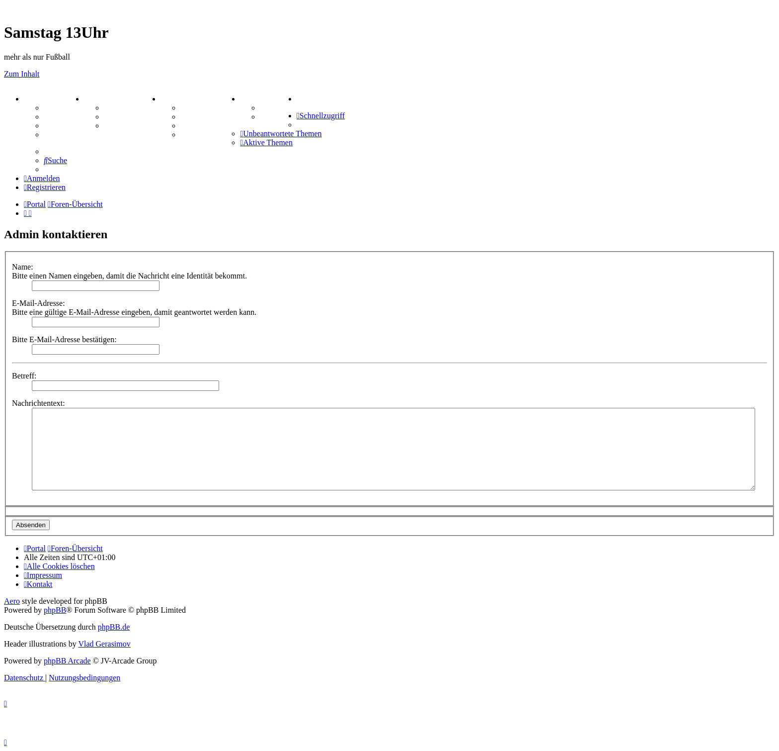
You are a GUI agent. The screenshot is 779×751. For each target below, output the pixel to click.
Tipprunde (278, 107)
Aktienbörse (125, 107)
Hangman (197, 107)
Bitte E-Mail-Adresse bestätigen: (64, 339)
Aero (12, 601)
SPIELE (177, 98)
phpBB (55, 610)
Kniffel (192, 116)
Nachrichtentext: (38, 403)
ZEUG (98, 98)
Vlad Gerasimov (104, 644)
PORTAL (43, 98)
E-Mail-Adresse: (38, 303)
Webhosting (64, 116)
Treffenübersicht (132, 116)
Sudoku (193, 125)
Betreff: (24, 376)
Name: (22, 267)
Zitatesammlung (131, 125)
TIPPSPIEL (263, 98)
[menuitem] (299, 98)
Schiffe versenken (210, 134)
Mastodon (61, 134)
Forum (55, 107)
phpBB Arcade (67, 661)
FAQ (52, 125)
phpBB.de (114, 627)
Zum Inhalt (22, 74)
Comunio (275, 116)
